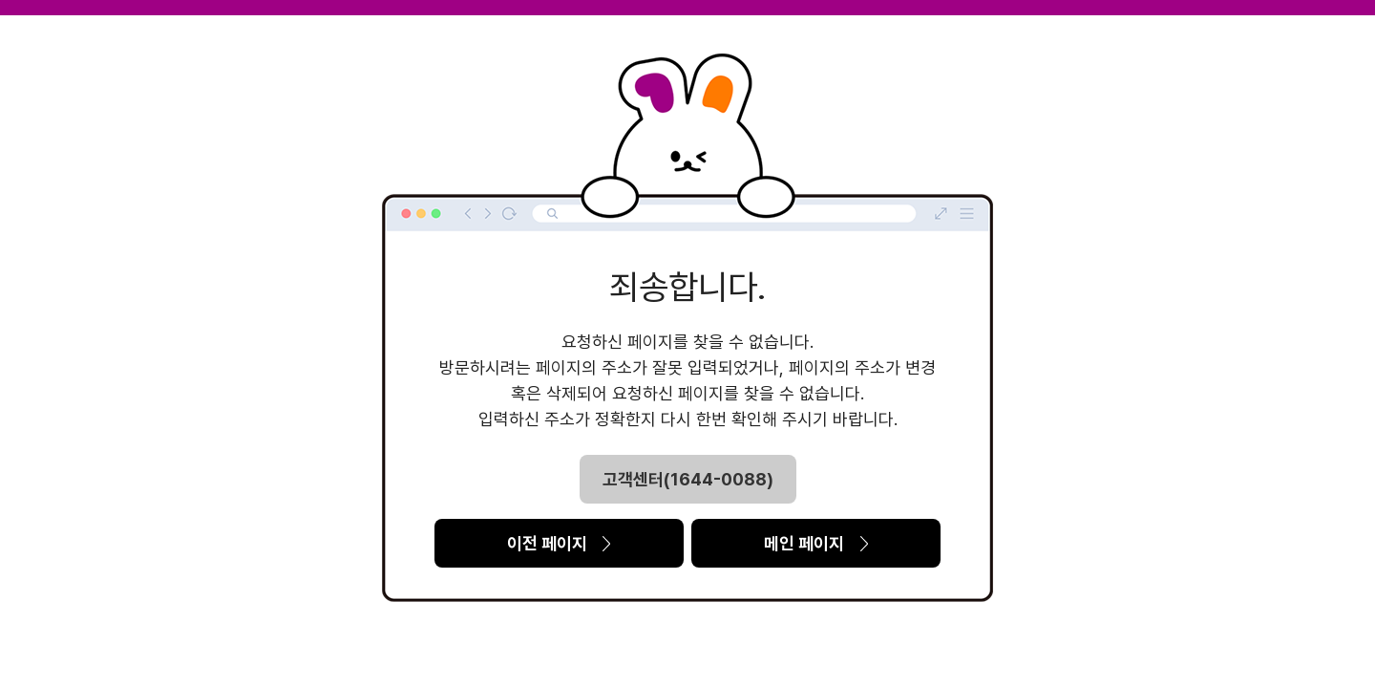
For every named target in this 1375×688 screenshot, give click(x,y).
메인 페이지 (816, 543)
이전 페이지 (559, 543)
